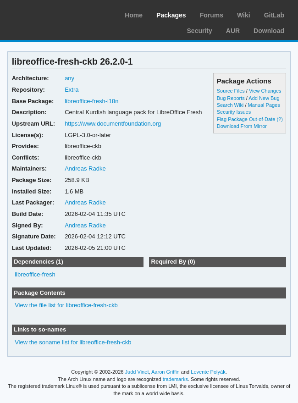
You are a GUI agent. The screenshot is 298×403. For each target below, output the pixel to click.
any (69, 78)
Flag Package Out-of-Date (246, 119)
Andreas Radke (85, 168)
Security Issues (234, 112)
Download (269, 30)
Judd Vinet (137, 372)
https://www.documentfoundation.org (113, 123)
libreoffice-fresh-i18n (91, 101)
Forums (211, 15)
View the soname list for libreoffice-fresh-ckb (73, 342)
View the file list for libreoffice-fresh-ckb (66, 305)
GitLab (274, 15)
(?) (279, 119)
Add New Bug (263, 98)
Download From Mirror (242, 126)
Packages (171, 15)
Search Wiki (230, 105)
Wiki (243, 15)
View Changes (265, 91)
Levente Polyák (208, 372)
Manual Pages (264, 105)
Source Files (231, 91)
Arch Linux (50, 14)
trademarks (175, 379)
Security (199, 30)
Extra (71, 89)
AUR (233, 30)
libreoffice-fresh (35, 274)
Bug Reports (231, 98)
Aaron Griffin (165, 372)
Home (134, 15)
